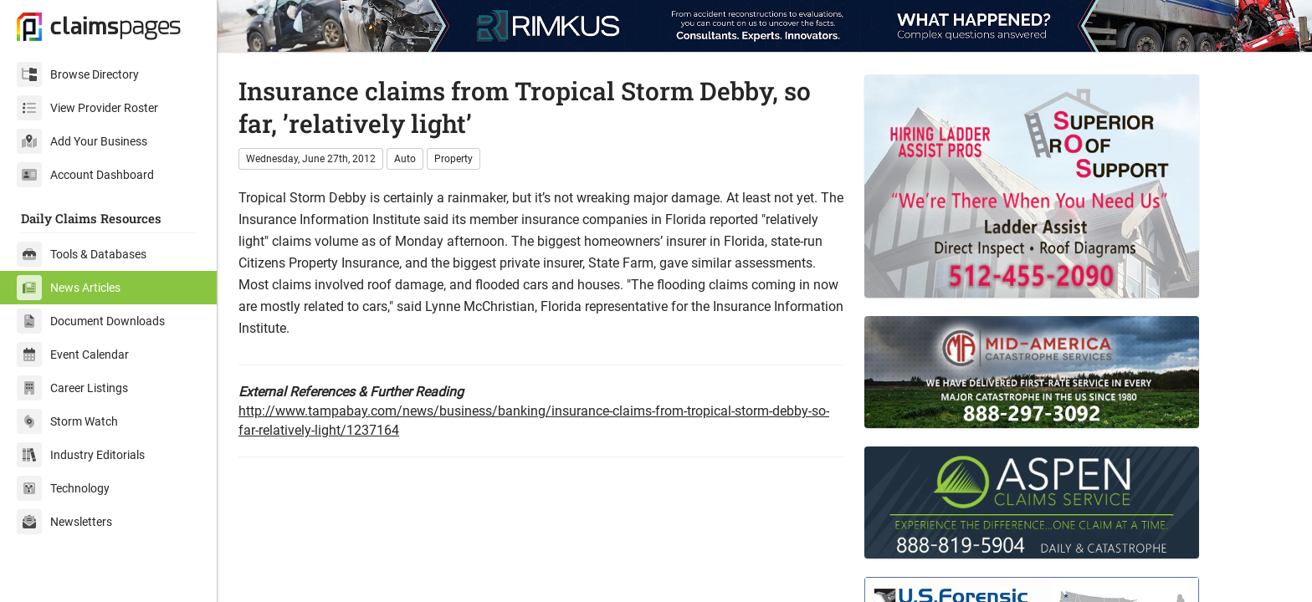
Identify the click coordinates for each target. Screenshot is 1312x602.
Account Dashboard (85, 174)
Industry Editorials (81, 454)
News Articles (68, 287)
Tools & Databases (81, 254)
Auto (405, 159)
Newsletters (64, 521)
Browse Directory (78, 74)
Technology (63, 488)
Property (453, 159)
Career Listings (72, 387)
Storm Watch (67, 421)
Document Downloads (91, 321)
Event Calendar (73, 354)
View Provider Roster (87, 107)
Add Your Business (82, 141)
